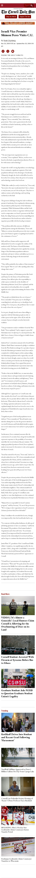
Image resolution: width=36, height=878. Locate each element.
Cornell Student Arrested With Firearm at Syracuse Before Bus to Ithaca (17, 659)
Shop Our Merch (11, 17)
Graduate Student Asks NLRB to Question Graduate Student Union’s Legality (17, 693)
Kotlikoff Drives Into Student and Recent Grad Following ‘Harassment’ (16, 737)
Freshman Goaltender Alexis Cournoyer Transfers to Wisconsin (16, 859)
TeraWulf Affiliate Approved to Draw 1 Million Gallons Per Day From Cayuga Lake (17, 770)
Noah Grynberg (10, 41)
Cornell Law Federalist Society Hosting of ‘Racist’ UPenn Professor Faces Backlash (17, 799)
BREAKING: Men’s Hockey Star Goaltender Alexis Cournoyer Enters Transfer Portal (15, 829)
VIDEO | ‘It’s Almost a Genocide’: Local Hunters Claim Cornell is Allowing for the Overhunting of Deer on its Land (17, 623)
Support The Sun (25, 17)
